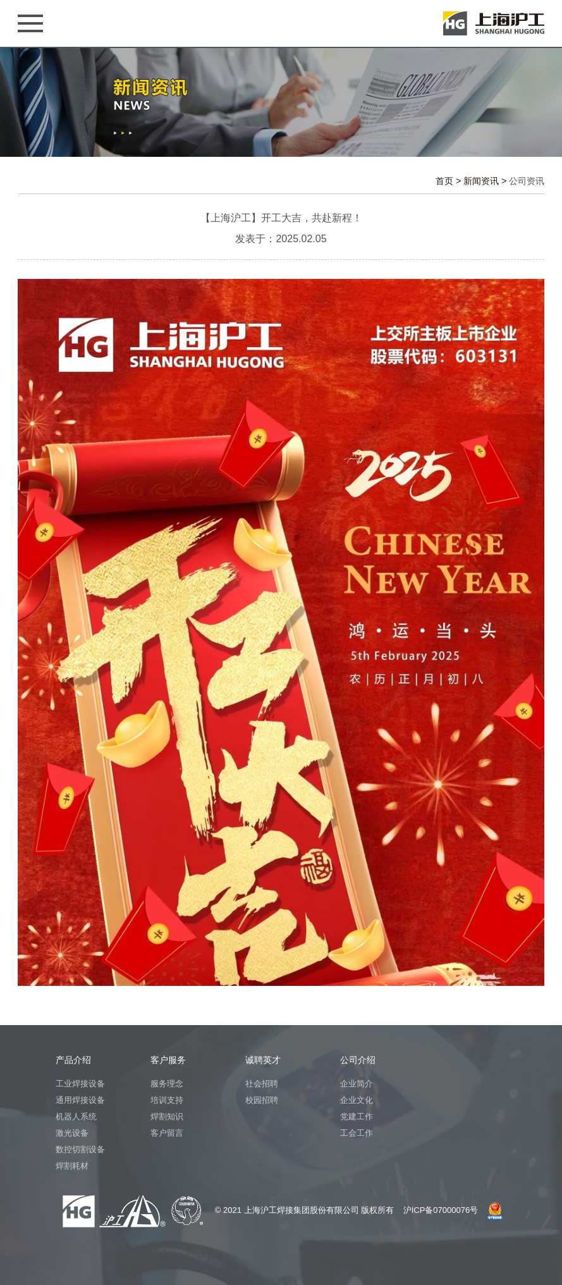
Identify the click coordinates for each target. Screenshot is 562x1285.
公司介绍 (358, 1060)
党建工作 (356, 1116)
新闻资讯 (481, 181)
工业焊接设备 (80, 1083)
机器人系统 (76, 1116)
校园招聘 (261, 1100)
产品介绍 (73, 1060)
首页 (444, 181)
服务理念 (166, 1083)
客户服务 (168, 1060)
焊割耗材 (72, 1166)
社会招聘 (261, 1083)
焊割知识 (166, 1116)
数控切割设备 (80, 1149)
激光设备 (72, 1133)
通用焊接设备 (80, 1100)
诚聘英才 (263, 1060)
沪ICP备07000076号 (441, 1210)
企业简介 (356, 1083)
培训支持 (166, 1100)
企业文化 (356, 1100)
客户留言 (166, 1133)
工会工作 (356, 1133)
